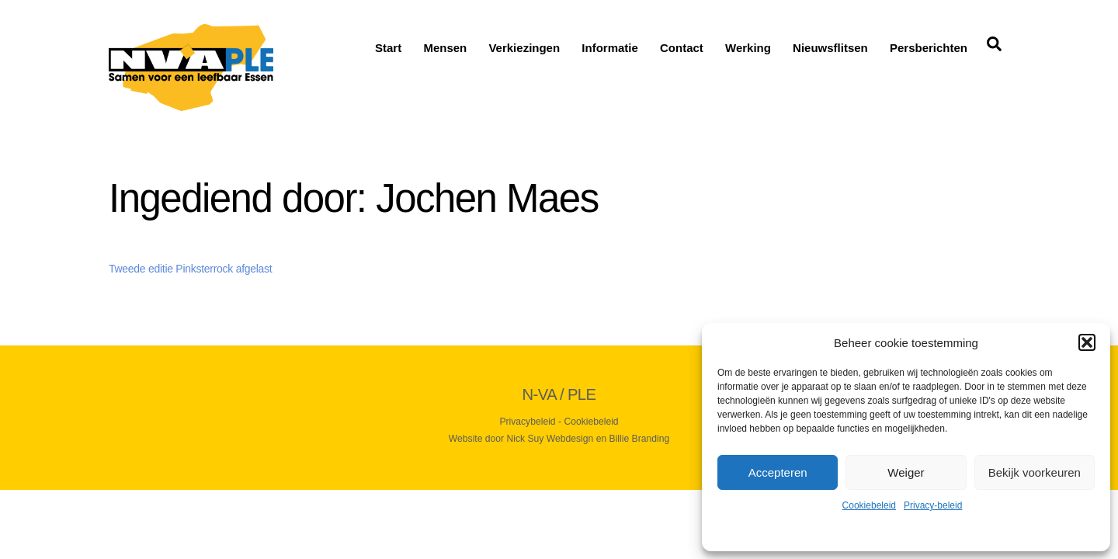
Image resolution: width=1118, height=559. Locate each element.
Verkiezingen (524, 47)
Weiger (905, 472)
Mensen (445, 47)
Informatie (610, 47)
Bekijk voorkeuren (1034, 472)
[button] (1087, 342)
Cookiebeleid (869, 505)
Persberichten (928, 47)
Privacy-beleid (933, 505)
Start (388, 47)
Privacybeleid (527, 421)
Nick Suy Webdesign (550, 438)
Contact (681, 47)
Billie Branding (639, 438)
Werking (748, 47)
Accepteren (777, 472)
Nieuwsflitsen (830, 47)
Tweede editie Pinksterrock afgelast (190, 268)
